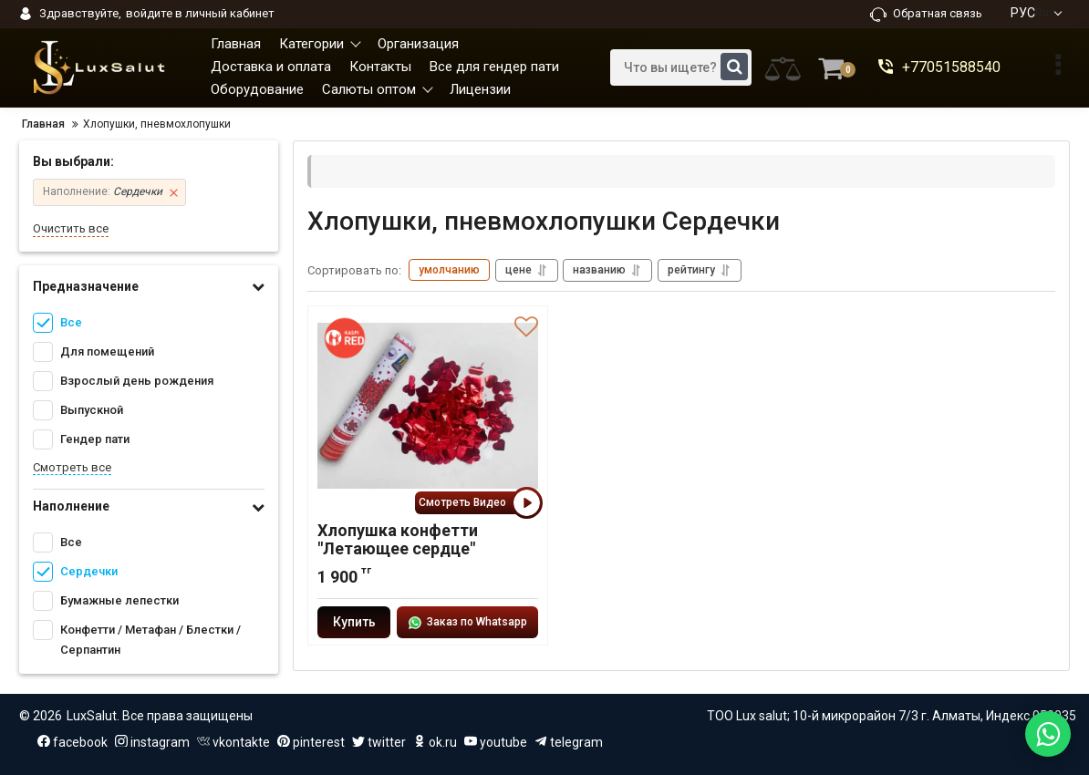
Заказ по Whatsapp (467, 622)
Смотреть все (72, 467)
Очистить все (71, 228)
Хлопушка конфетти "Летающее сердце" (397, 540)
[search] (681, 67)
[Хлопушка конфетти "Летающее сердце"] (427, 406)
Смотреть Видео (478, 502)
